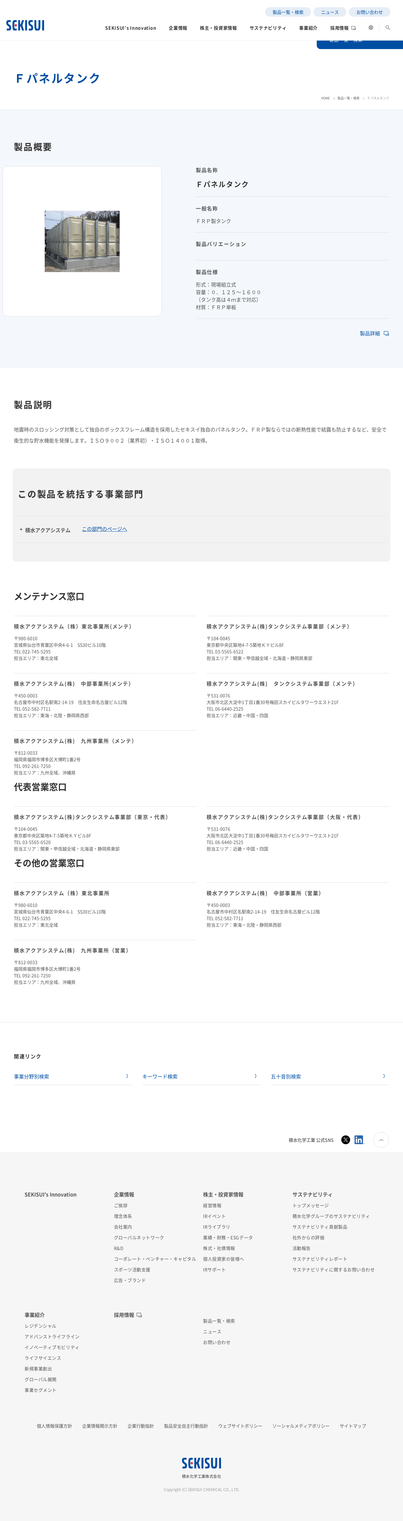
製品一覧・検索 (349, 98)
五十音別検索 (286, 1076)
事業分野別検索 (31, 1076)
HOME (325, 98)
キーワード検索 (160, 1076)
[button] (130, 29)
